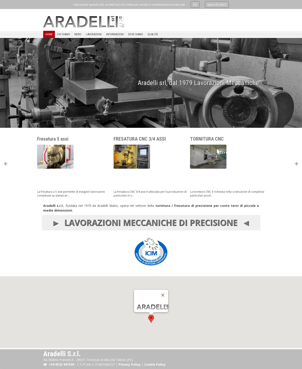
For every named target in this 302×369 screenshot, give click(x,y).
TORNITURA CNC (213, 137)
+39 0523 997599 (61, 364)
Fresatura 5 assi (58, 137)
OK (195, 4)
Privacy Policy (130, 364)
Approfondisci (216, 4)
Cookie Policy (155, 364)
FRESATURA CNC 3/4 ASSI (146, 137)
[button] (151, 319)
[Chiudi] (162, 295)
